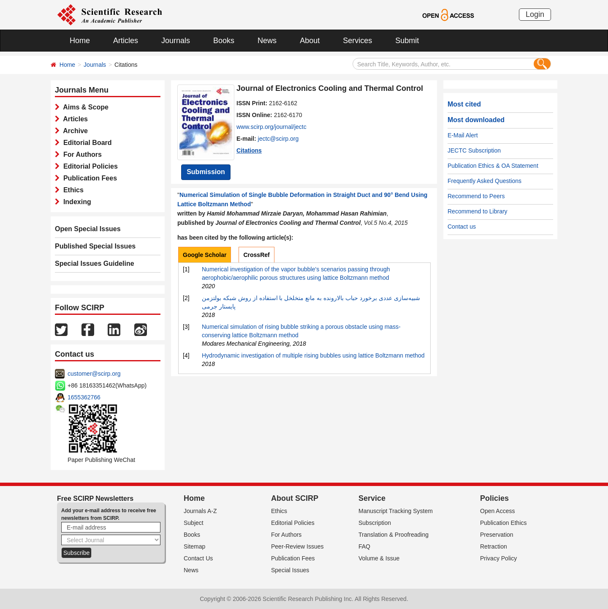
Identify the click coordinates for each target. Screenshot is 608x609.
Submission (206, 171)
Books (223, 40)
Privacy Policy (498, 558)
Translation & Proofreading (393, 534)
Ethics (72, 190)
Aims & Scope (84, 107)
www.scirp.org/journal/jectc (271, 126)
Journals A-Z (200, 511)
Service (371, 498)
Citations (249, 150)
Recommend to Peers (476, 196)
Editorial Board (86, 142)
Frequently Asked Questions (484, 181)
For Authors (81, 154)
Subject (194, 522)
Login (535, 14)
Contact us (462, 226)
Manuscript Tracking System (395, 511)
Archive (74, 130)
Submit (407, 40)
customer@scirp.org (94, 373)
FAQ (364, 546)
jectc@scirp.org (278, 138)
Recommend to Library (478, 211)
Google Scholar (204, 254)
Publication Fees (88, 178)
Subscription (374, 522)
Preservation (496, 534)
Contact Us (198, 558)
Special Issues (290, 570)
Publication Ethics (503, 522)
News (267, 40)
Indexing (75, 201)
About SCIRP (294, 498)
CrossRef (256, 254)
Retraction (493, 546)
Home (80, 40)
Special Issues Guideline (94, 263)
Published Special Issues (95, 246)
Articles (125, 40)
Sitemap (194, 546)
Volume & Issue (378, 558)
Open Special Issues (88, 228)
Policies (494, 498)
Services (357, 40)
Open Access (497, 511)
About (310, 40)
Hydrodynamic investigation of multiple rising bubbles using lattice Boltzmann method (313, 355)
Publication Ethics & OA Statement (493, 165)
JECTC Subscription (474, 150)
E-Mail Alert (463, 135)
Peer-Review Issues (297, 546)
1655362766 (84, 397)
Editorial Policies (89, 166)
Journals (175, 40)
